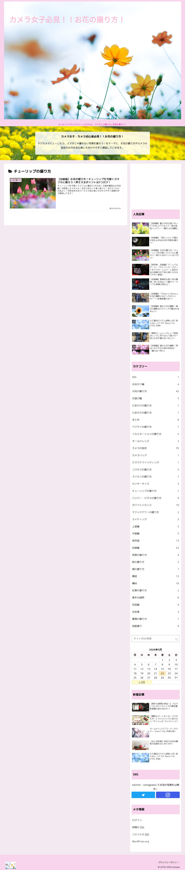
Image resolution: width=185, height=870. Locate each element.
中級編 (155, 533)
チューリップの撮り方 (155, 491)
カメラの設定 (155, 448)
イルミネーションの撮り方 (155, 434)
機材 (155, 583)
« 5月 (142, 682)
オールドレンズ (155, 441)
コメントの (140, 834)
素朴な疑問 (155, 597)
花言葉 (155, 612)
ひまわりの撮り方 (155, 405)
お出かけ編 (155, 384)
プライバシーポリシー (168, 862)
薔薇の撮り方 (155, 619)
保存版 (155, 541)
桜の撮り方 (155, 562)
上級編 (155, 526)
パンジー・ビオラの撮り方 (155, 498)
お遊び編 (155, 398)
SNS (155, 377)
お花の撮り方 (155, 391)
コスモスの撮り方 (155, 469)
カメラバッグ (155, 455)
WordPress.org (140, 841)
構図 (155, 576)
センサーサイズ (155, 484)
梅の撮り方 (155, 569)
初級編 (155, 548)
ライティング (155, 519)
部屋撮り (155, 626)
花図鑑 (155, 605)
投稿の (138, 827)
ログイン (137, 820)
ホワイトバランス (155, 505)
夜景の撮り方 (155, 555)
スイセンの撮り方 (155, 476)
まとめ (155, 420)
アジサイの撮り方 (155, 427)
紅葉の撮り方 (155, 590)
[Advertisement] (156, 185)
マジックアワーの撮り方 (155, 512)
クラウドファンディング (155, 462)
